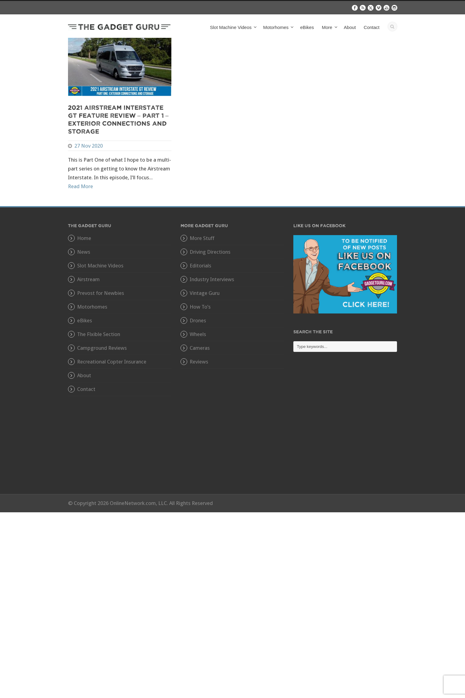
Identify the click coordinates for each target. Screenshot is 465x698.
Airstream (88, 279)
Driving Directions (210, 252)
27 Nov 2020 (88, 146)
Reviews (199, 362)
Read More (80, 186)
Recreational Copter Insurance (111, 362)
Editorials (200, 266)
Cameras (200, 348)
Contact (372, 27)
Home (84, 238)
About (350, 27)
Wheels (198, 334)
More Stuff (202, 238)
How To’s (200, 307)
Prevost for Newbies (100, 293)
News (83, 252)
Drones (198, 320)
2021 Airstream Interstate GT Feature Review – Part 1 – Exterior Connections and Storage (118, 119)
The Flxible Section (98, 334)
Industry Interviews (212, 279)
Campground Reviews (102, 348)
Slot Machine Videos (231, 27)
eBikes (307, 27)
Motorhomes (275, 27)
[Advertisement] (345, 427)
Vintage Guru (205, 293)
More (327, 27)
